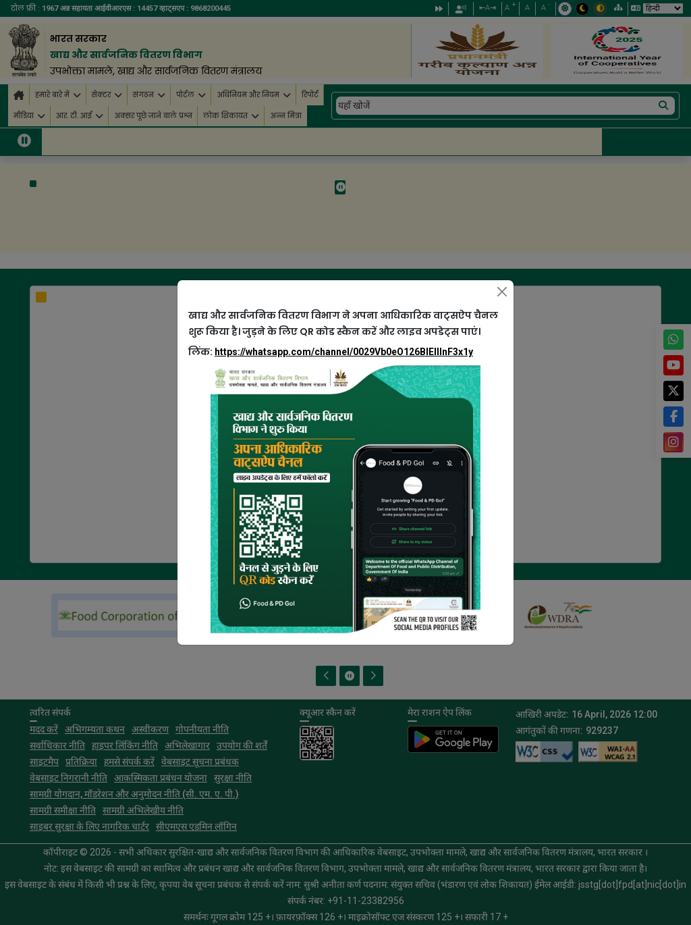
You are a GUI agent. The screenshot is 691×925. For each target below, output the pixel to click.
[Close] (502, 292)
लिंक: (330, 352)
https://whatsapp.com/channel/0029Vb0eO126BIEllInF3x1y (344, 351)
